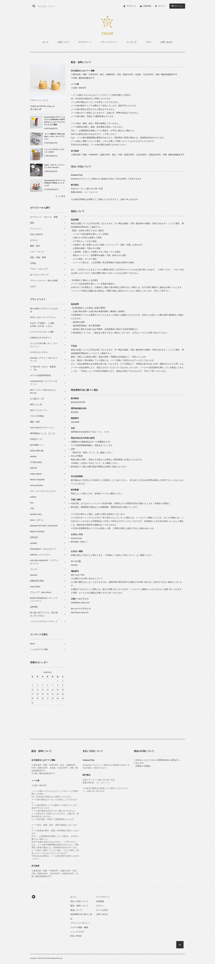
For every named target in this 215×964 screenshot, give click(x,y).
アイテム (176, 6)
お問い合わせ (166, 42)
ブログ (149, 42)
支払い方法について (79, 901)
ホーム (45, 42)
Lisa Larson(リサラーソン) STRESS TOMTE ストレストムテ (54, 182)
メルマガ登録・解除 (79, 927)
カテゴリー (85, 42)
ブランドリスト (109, 42)
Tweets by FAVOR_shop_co (42, 106)
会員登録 (147, 6)
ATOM (78, 936)
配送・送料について (79, 906)
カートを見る (102, 910)
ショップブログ (77, 932)
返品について (76, 910)
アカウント (131, 6)
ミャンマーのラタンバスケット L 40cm (54, 150)
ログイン (162, 6)
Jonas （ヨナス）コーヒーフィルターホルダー (54, 166)
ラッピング (132, 42)
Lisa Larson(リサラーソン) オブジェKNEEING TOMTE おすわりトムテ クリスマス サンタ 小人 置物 (54, 121)
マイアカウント (103, 897)
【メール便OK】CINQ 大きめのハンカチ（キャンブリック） (54, 136)
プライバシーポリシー (80, 923)
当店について (63, 42)
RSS (72, 936)
